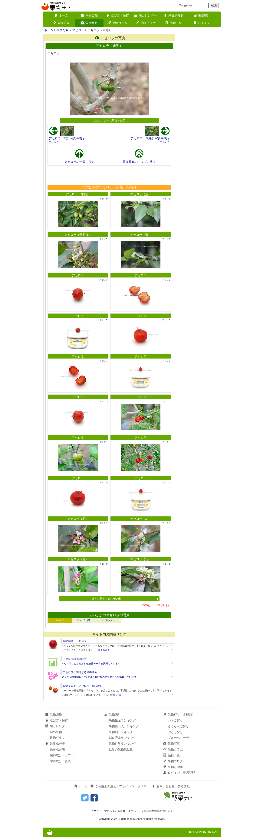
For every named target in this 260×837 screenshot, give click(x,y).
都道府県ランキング (122, 737)
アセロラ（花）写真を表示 (67, 138)
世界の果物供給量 (121, 749)
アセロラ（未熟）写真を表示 (150, 138)
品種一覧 (173, 23)
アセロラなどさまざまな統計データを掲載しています (90, 663)
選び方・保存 (117, 15)
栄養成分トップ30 (62, 755)
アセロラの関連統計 (75, 658)
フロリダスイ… (109, 620)
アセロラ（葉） (140, 194)
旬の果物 (56, 732)
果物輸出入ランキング (124, 726)
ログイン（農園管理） (180, 772)
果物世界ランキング (122, 743)
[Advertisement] (109, 175)
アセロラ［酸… (85, 620)
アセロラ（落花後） (77, 234)
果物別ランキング (121, 732)
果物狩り (61, 23)
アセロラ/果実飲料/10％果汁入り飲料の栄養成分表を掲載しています (99, 677)
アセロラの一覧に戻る (79, 161)
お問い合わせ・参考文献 (171, 786)
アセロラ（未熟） (78, 194)
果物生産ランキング (122, 720)
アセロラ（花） (77, 518)
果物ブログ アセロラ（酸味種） (82, 685)
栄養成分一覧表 (60, 761)
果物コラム (117, 23)
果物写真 (89, 23)
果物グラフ (57, 737)
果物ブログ (145, 23)
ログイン (201, 23)
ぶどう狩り (175, 732)
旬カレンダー (145, 15)
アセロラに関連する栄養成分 (80, 672)
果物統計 (201, 15)
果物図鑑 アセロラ (75, 640)
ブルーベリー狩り (180, 737)
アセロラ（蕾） (140, 234)
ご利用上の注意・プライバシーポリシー (120, 786)
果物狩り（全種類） (179, 714)
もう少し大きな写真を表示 (109, 120)
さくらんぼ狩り (178, 726)
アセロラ (78, 30)
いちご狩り (175, 720)
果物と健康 (173, 767)
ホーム (61, 15)
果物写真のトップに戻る (139, 161)
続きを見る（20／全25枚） (125, 598)
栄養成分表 (173, 15)
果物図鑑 (89, 15)
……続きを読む (101, 650)
